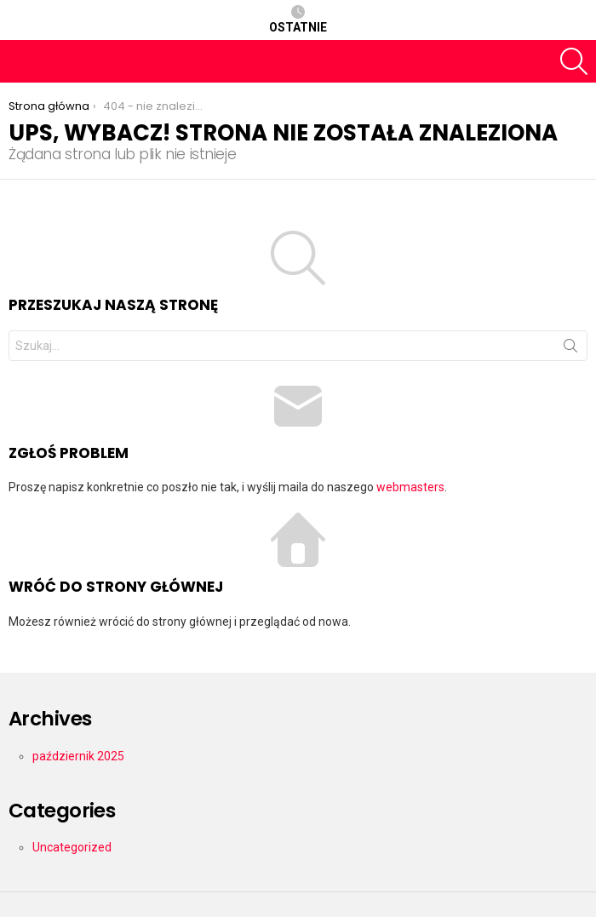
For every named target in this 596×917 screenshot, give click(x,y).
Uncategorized (72, 847)
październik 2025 (78, 756)
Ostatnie (298, 19)
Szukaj (570, 349)
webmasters (410, 487)
